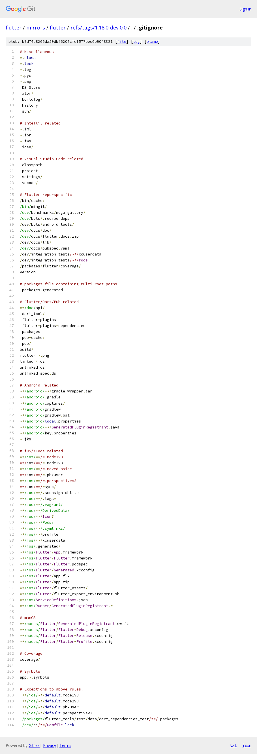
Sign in (245, 9)
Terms (65, 745)
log (136, 41)
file (121, 41)
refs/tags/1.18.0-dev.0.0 (98, 27)
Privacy (49, 745)
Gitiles (34, 745)
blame (152, 41)
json (246, 745)
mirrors (35, 27)
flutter (14, 27)
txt (233, 745)
